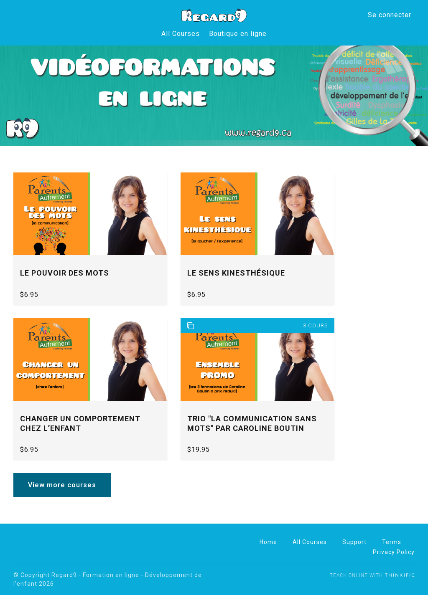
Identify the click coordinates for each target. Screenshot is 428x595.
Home (268, 542)
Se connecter (389, 15)
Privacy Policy (394, 552)
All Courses (181, 34)
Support (354, 542)
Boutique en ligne (238, 34)
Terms (391, 542)
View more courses (62, 485)
